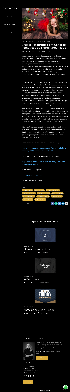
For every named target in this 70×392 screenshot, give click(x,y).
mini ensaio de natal (43, 196)
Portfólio (10, 17)
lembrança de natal (28, 196)
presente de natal (57, 196)
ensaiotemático (39, 190)
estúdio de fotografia (52, 190)
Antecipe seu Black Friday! (39, 309)
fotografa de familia (44, 193)
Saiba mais (42, 358)
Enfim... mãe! (31, 279)
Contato (10, 32)
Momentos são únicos (37, 249)
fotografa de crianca (29, 193)
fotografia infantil (57, 193)
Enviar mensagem (30, 368)
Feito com (45, 390)
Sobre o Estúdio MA (10, 24)
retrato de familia (40, 199)
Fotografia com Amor (43, 41)
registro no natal (28, 199)
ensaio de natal (27, 190)
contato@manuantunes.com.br (35, 175)
